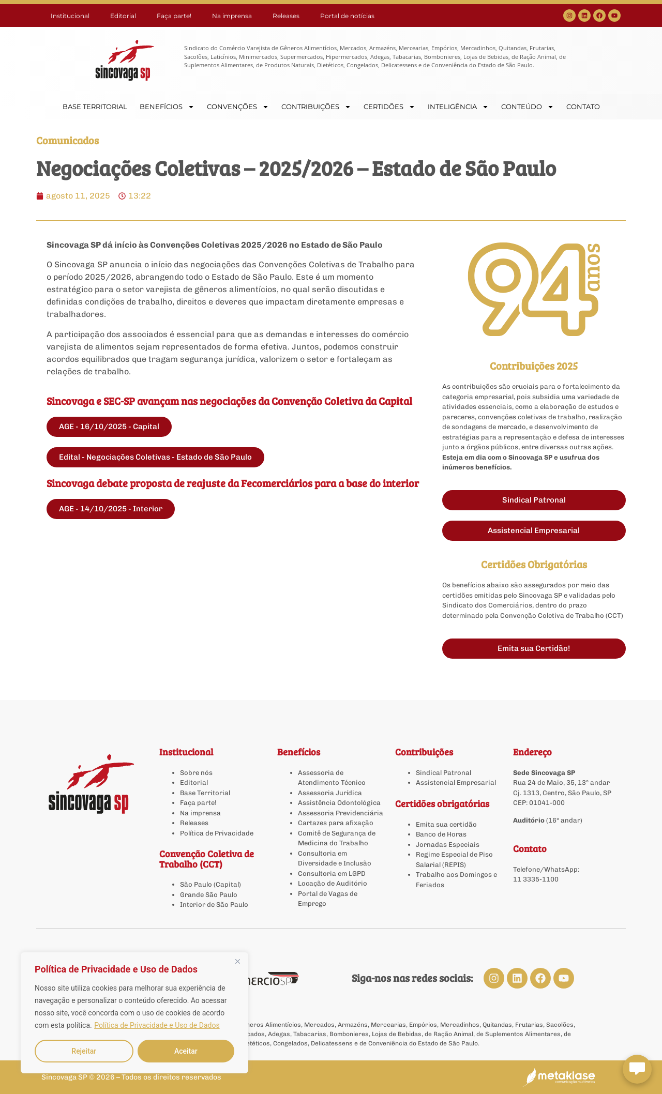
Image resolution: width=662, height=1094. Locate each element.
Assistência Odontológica (339, 803)
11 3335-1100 (536, 879)
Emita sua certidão (446, 824)
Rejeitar (83, 1051)
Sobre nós (196, 773)
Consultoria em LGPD (332, 873)
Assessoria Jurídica (330, 793)
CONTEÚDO (527, 106)
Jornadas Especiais (447, 844)
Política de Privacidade (216, 833)
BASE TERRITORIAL (95, 106)
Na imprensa (232, 16)
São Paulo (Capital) (210, 884)
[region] (134, 1012)
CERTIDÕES (389, 106)
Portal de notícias (347, 16)
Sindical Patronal (443, 773)
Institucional (70, 16)
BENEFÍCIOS (167, 106)
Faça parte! (174, 16)
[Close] (237, 961)
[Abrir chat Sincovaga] (637, 1069)
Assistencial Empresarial (456, 782)
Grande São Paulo (208, 895)
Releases (286, 16)
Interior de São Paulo (214, 904)
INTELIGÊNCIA (458, 106)
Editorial (123, 16)
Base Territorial (205, 793)
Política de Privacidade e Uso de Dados (156, 1025)
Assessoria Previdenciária (340, 813)
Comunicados (67, 140)
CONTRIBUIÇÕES (316, 106)
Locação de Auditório (332, 883)
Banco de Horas (441, 834)
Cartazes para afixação (335, 823)
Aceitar (186, 1051)
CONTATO (583, 106)
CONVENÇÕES (238, 106)
